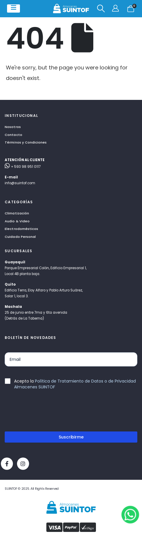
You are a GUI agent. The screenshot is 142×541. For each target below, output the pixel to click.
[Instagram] (23, 464)
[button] (100, 8)
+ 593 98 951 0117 (22, 166)
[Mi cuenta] (116, 8)
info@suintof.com (20, 183)
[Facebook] (7, 464)
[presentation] (49, 413)
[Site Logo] (71, 8)
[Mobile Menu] (13, 8)
